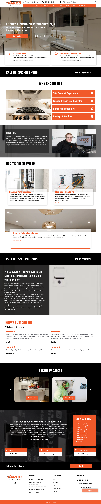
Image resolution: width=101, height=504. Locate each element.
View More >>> (80, 441)
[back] (10, 390)
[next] (90, 390)
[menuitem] (36, 5)
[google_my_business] (95, 2)
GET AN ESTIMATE (82, 72)
